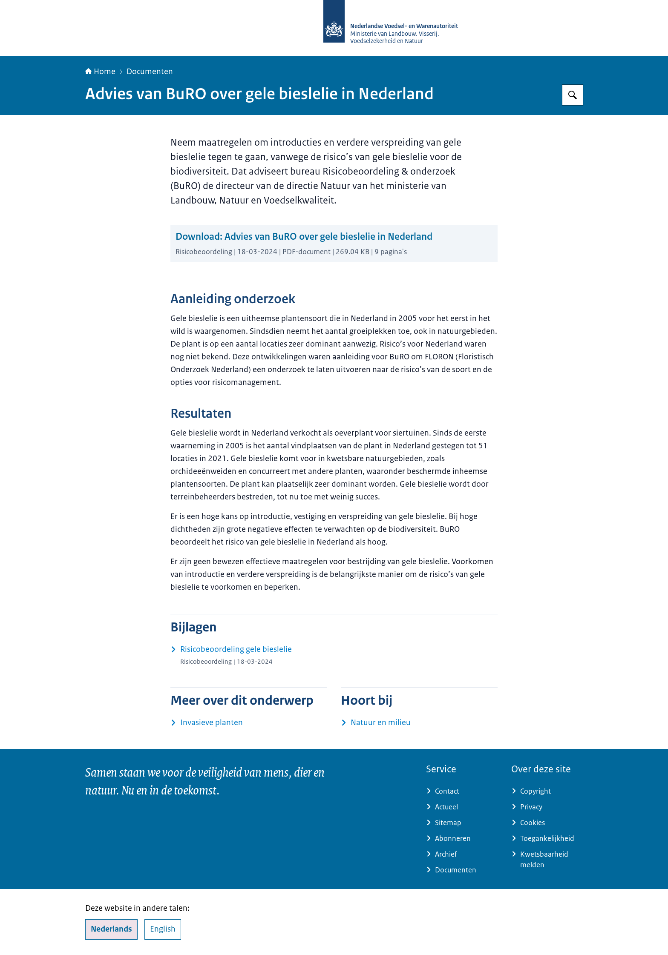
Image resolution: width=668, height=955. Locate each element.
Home (100, 71)
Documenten (150, 71)
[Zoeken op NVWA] (572, 95)
